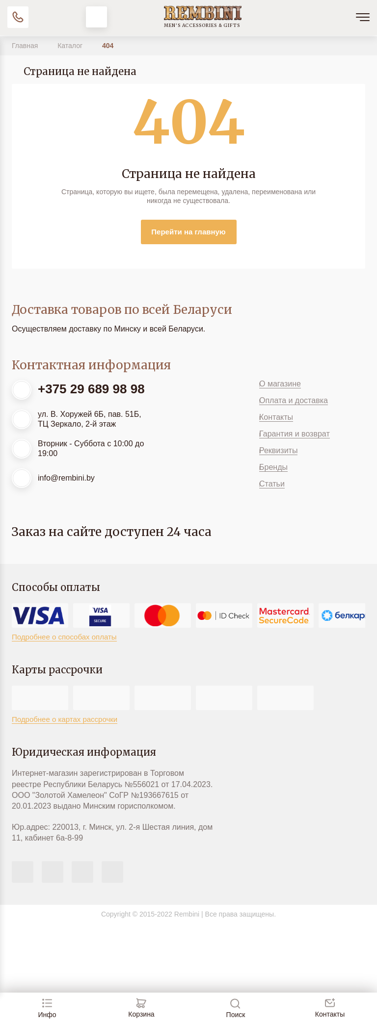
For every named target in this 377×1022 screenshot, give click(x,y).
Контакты (276, 417)
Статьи (272, 484)
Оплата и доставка (293, 400)
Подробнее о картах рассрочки (64, 719)
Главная (26, 46)
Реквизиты (278, 450)
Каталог (70, 46)
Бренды (273, 467)
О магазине (280, 384)
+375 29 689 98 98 (91, 389)
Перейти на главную (188, 232)
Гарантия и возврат (294, 434)
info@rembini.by (66, 478)
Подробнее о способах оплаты (64, 637)
